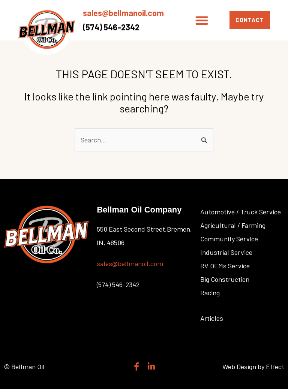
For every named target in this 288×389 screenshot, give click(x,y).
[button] (202, 20)
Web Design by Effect (253, 366)
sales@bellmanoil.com (123, 13)
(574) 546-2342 (111, 27)
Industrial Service (226, 252)
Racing (210, 293)
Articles (211, 318)
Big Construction (224, 279)
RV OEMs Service (225, 266)
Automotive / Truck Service (240, 212)
